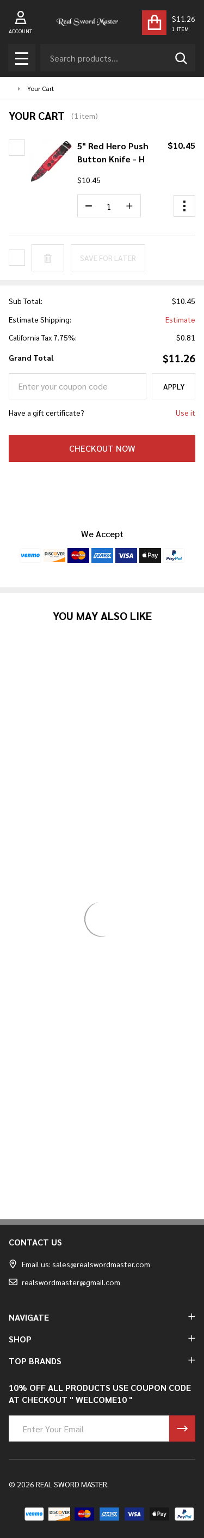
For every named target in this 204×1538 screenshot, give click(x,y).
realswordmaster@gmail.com (64, 1282)
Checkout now (102, 448)
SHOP (102, 1339)
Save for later (108, 258)
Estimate (180, 319)
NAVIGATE (102, 1317)
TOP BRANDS (102, 1360)
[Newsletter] (182, 1428)
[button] (184, 206)
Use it (185, 412)
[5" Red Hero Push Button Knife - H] (109, 206)
